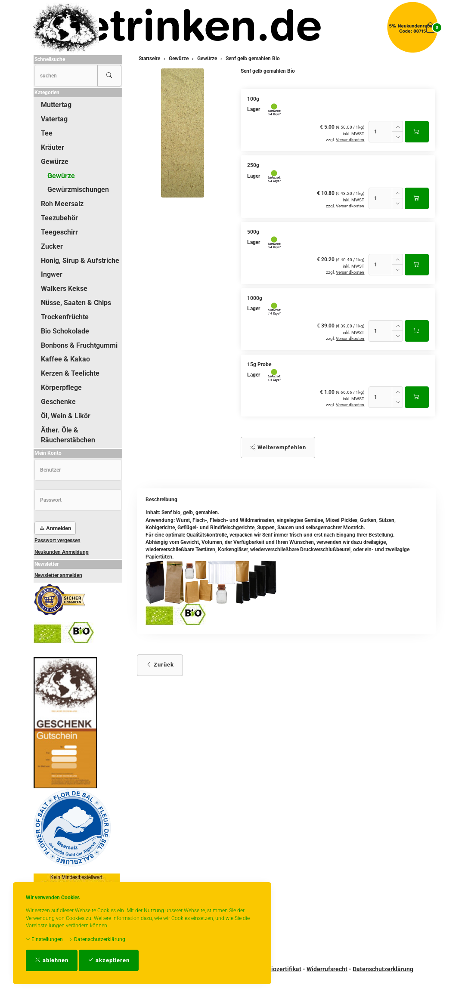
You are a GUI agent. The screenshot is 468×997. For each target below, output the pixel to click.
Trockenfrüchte (65, 317)
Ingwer (51, 274)
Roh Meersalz (62, 204)
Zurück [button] (160, 664)
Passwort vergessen (57, 540)
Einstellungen (44, 939)
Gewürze (54, 161)
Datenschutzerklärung (96, 939)
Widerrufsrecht (327, 969)
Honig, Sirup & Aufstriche (80, 260)
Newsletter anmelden (58, 575)
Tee (47, 133)
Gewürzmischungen (78, 189)
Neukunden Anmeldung (61, 552)
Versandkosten (350, 139)
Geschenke (58, 402)
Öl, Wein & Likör (65, 416)
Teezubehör (59, 218)
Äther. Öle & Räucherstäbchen (68, 435)
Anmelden (55, 528)
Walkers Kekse (64, 288)
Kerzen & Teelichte (70, 373)
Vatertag (54, 119)
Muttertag (56, 105)
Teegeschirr (59, 232)
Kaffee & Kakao (65, 359)
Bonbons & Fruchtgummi (79, 345)
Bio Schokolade (65, 331)
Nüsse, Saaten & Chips (76, 303)
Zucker (52, 246)
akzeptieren (109, 960)
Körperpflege (61, 387)
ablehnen (51, 960)
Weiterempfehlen (278, 447)
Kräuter (52, 147)
